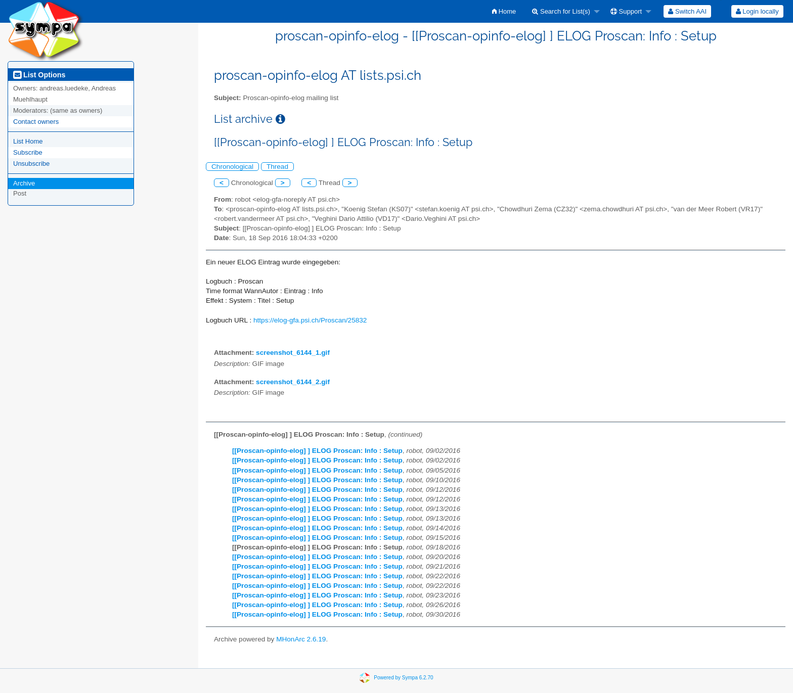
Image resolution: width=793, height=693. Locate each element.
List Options (39, 75)
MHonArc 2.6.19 (301, 639)
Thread (277, 166)
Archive (24, 183)
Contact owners (36, 121)
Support (626, 11)
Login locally (757, 11)
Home (504, 11)
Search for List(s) (561, 11)
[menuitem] (504, 11)
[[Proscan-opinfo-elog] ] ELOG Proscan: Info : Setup (317, 450)
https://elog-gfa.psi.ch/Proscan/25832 (310, 320)
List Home (28, 141)
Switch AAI (687, 11)
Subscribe (27, 152)
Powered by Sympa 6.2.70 (403, 677)
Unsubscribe (31, 163)
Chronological (232, 166)
